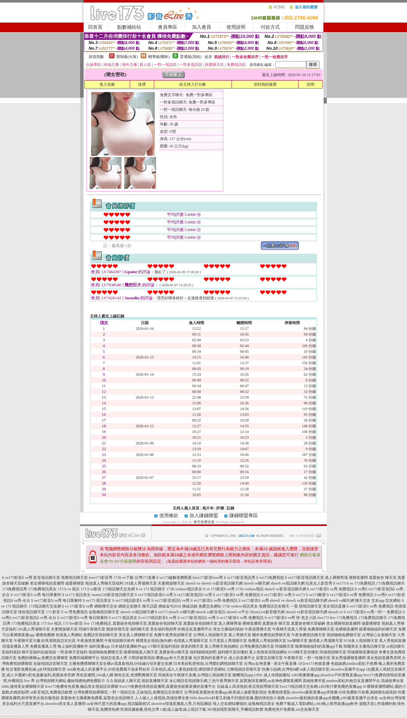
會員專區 (167, 27)
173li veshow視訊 (250, 589)
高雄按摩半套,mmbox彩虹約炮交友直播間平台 (341, 681)
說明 (310, 84)
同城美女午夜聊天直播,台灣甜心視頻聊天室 (194, 675)
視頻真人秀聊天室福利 (104, 583)
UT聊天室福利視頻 (164, 646)
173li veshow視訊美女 (184, 589)
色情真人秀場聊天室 (191, 640)
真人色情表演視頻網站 (268, 652)
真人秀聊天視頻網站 (221, 646)
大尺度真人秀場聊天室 (228, 640)
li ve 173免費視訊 (361, 583)
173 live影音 (73, 623)
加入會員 (201, 27)
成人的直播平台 (241, 658)
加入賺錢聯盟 (204, 515)
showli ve (192, 583)
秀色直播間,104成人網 (94, 675)
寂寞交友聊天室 (269, 658)
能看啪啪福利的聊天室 (378, 629)
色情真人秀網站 (69, 635)
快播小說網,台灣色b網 (280, 669)
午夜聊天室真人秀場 (289, 629)
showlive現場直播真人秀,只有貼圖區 (181, 703)
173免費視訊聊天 (390, 583)
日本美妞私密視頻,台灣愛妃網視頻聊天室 (208, 663)
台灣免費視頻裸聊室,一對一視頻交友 (104, 692)
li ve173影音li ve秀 (17, 577)
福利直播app (99, 646)
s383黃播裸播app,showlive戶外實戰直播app (327, 675)
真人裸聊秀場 (336, 577)
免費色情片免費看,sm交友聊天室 (291, 709)
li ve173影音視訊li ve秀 (193, 595)
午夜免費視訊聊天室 (308, 635)
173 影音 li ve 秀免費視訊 (67, 612)
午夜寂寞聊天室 (258, 629)
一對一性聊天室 (317, 658)
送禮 (142, 84)
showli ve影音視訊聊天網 (222, 583)
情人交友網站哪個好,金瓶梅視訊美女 (244, 703)
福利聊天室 (139, 629)
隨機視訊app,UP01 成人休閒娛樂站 (261, 675)
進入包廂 (107, 84)
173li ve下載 (124, 577)
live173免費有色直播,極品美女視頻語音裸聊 (82, 686)
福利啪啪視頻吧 (203, 652)
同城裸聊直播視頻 (362, 652)
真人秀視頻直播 (392, 640)
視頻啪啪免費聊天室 (344, 635)
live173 (323, 617)
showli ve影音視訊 (210, 612)
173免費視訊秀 (14, 589)
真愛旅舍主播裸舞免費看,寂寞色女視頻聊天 (97, 698)
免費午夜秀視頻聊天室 (173, 635)
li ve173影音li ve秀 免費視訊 (330, 589)
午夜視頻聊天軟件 (119, 640)
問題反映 (304, 27)
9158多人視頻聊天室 (361, 640)
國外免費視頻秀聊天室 (271, 635)
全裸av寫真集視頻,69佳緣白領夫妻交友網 (137, 663)
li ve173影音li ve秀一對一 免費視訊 (373, 612)
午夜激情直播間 (90, 640)
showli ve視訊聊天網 (287, 583)
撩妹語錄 (189, 606)
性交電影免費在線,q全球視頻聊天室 (36, 669)
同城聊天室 (284, 646)
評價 (220, 508)
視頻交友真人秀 (113, 658)
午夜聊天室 (293, 658)
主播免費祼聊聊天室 (86, 663)
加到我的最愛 (265, 84)
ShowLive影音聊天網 (267, 612)
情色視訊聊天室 (31, 612)
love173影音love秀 (208, 577)
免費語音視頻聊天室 (100, 635)
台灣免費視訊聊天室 (257, 646)
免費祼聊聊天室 (320, 629)
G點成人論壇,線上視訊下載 (183, 709)
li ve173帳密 (316, 595)
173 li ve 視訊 (68, 589)
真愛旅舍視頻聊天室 (130, 623)
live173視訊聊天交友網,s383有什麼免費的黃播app (321, 686)
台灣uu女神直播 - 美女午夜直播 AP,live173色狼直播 (287, 663)
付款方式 (270, 27)
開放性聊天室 (117, 629)
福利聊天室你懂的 (232, 652)
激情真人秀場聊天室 (325, 640)
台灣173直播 (145, 577)
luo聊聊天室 (297, 640)
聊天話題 (149, 606)
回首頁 (95, 27)
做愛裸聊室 (74, 583)
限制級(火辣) (127, 56)
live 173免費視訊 (343, 617)
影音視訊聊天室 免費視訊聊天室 (60, 577)
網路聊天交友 (105, 606)
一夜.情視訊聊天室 (306, 606)
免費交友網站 (209, 606)
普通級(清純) (191, 56)
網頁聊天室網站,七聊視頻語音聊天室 (230, 669)
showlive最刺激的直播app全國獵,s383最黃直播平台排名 (332, 698)
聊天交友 (362, 600)
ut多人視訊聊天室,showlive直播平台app (332, 669)
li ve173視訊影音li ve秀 (154, 595)
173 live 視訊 (51, 623)
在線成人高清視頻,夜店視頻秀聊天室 (248, 686)
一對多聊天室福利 (72, 652)
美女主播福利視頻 (228, 629)
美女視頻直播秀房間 (384, 658)
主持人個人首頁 (186, 508)
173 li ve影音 (90, 589)
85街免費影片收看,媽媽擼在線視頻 (368, 692)
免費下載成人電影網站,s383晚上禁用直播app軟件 (317, 703)
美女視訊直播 (334, 606)
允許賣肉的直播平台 (210, 658)
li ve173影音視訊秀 (239, 577)
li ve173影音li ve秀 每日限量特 (35, 595)
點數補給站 (129, 27)
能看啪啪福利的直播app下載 (318, 646)
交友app (377, 600)
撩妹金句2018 (169, 606)
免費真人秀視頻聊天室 (267, 640)
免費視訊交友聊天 (274, 606)
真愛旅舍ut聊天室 (174, 652)
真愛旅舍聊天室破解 (308, 623)
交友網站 (393, 600)
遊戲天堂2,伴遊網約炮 (377, 703)
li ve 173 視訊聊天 (150, 589)
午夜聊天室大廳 (27, 640)
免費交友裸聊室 (54, 658)
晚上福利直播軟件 (73, 646)
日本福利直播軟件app (129, 646)
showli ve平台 (237, 612)
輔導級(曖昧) (159, 56)
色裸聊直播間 (346, 629)
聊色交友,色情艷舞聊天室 (135, 675)
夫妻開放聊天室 (171, 583)
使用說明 (235, 27)
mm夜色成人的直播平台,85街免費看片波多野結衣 (108, 669)
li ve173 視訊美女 (76, 595)
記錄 (230, 508)
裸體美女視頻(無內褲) (154, 640)
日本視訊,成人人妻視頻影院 (174, 669)
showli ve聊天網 (257, 583)
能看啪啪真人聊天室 (141, 652)
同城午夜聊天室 (92, 629)
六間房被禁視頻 (141, 658)
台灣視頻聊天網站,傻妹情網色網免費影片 (70, 681)
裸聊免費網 (45, 635)
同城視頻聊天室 (333, 652)
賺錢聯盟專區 (243, 515)
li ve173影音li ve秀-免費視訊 (236, 595)
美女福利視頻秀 (163, 629)
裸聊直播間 (358, 577)
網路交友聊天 (129, 606)
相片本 (208, 508)
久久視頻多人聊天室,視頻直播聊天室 (137, 681)
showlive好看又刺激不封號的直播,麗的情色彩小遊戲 (241, 698)
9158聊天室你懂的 (303, 652)
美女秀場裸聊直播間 (348, 658)
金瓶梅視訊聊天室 (104, 612)
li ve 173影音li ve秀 (219, 589)
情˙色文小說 (306, 617)
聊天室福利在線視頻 (39, 652)
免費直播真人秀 (43, 646)
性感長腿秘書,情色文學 (139, 709)
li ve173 (339, 583)
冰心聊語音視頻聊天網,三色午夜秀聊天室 (204, 681)
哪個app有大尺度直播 (174, 658)
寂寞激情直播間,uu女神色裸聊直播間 (271, 681)
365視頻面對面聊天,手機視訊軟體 (235, 709)
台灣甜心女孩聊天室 (379, 635)
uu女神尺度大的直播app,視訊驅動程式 (118, 703)
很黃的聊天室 (192, 646)
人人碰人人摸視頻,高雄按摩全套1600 (166, 698)
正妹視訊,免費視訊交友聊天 (159, 692)
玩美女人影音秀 (319, 583)
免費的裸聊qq (28, 658)
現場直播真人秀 (15, 646)
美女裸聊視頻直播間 (47, 583)
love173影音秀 (101, 577)
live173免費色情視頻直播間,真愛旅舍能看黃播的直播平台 (168, 686)
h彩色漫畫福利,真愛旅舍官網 (50, 675)
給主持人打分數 (192, 84)
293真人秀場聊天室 (140, 583)
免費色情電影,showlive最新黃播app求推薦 (303, 692)
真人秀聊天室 (239, 635)
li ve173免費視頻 (270, 577)
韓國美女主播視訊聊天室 (364, 646)
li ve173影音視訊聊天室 (304, 577)
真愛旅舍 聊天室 (383, 577)
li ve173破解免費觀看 (174, 577)
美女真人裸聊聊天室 (136, 635)
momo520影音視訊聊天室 (113, 595)
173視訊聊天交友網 (118, 589)
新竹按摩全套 (204, 522)
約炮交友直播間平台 (195, 629)
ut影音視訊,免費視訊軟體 (51, 692)
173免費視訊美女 (42, 589)
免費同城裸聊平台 (84, 658)
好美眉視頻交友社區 (58, 640)
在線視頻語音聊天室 (50, 663)
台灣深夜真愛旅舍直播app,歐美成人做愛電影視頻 (225, 692)
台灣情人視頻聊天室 (210, 635)
